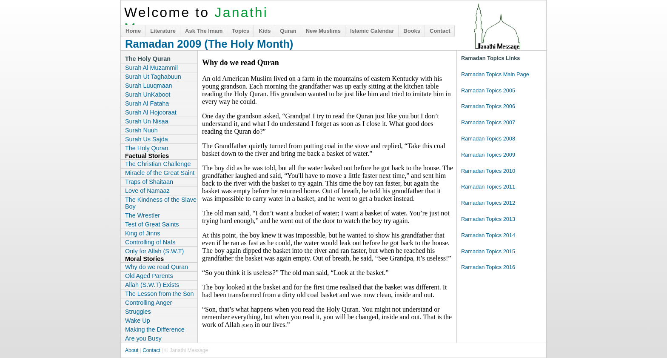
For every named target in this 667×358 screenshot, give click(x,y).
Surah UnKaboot (147, 94)
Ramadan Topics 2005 (488, 90)
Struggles (138, 311)
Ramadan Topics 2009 (488, 155)
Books (411, 31)
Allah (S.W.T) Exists (152, 284)
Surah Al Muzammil (151, 67)
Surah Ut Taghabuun (153, 76)
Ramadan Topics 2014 (488, 235)
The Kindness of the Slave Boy (161, 203)
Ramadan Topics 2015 (488, 251)
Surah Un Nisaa (146, 121)
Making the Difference (155, 329)
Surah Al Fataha (147, 103)
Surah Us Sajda (146, 139)
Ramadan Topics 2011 (488, 186)
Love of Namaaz (147, 190)
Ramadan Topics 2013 (488, 219)
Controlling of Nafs (150, 242)
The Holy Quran (146, 148)
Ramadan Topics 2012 (488, 203)
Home (133, 31)
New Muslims (323, 31)
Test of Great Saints (152, 224)
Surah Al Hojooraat (151, 112)
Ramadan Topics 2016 (488, 267)
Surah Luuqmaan (148, 85)
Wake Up (137, 320)
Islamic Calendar (372, 31)
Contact (440, 31)
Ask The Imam (203, 31)
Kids (265, 31)
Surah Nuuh (141, 130)
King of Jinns (142, 233)
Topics (240, 31)
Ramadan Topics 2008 (488, 138)
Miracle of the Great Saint (159, 172)
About (131, 350)
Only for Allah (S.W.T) (154, 251)
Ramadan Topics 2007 (488, 122)
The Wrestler (142, 215)
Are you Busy (143, 338)
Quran (288, 31)
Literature (163, 31)
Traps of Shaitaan (149, 181)
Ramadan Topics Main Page (495, 74)
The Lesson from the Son (159, 293)
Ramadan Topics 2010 (488, 171)
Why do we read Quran (156, 266)
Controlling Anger (148, 302)
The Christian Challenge (158, 163)
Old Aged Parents (149, 275)
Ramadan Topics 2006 (488, 106)
